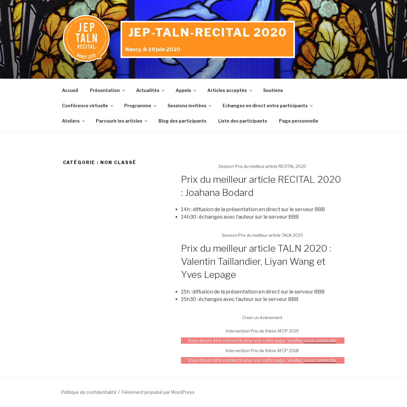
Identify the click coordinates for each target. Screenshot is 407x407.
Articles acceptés (230, 90)
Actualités (150, 90)
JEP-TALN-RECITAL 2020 (207, 32)
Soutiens (273, 90)
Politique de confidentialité (88, 392)
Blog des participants (182, 121)
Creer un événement (262, 317)
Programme (140, 105)
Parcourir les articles (122, 121)
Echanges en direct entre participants (268, 105)
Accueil (70, 90)
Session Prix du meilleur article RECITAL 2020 (262, 166)
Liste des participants (242, 121)
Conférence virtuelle (88, 105)
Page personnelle (298, 121)
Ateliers (74, 121)
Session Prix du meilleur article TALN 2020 (262, 235)
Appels (186, 90)
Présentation (108, 90)
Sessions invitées (190, 105)
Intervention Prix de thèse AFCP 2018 (262, 350)
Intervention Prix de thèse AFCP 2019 (262, 330)
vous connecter (320, 340)
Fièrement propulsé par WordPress (158, 392)
